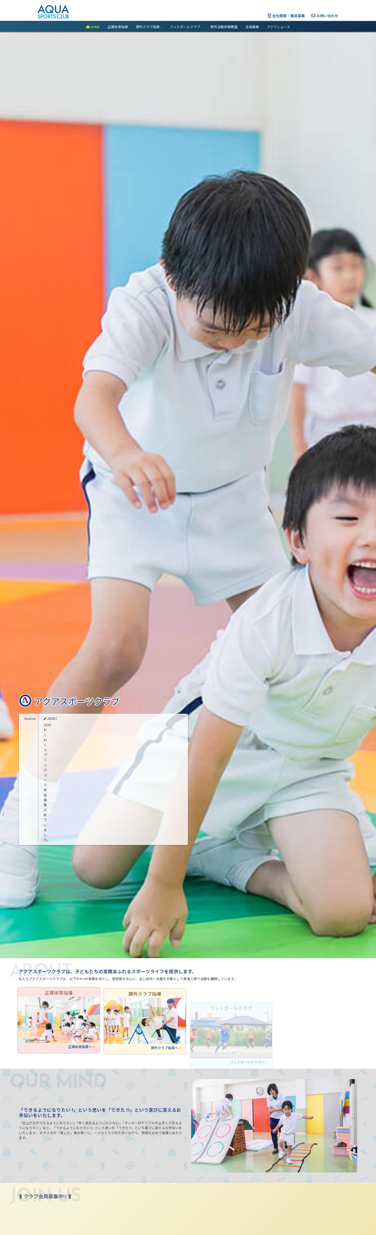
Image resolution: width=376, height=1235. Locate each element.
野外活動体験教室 (224, 26)
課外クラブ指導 (149, 26)
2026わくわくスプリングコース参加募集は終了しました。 (88, 839)
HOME (93, 26)
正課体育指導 (118, 26)
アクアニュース (278, 26)
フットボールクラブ (186, 26)
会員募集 (252, 26)
